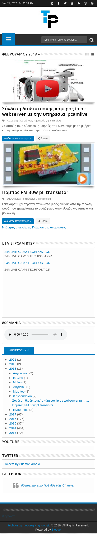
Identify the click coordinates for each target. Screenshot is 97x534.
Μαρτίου (19, 392)
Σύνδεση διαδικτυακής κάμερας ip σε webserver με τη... (50, 401)
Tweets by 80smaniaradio (22, 464)
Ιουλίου (18, 378)
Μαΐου (17, 383)
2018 (13, 369)
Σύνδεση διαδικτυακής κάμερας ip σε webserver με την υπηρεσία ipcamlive (45, 111)
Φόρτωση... (10, 516)
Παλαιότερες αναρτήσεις (49, 228)
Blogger (57, 530)
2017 (13, 415)
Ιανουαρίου (21, 410)
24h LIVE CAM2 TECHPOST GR (27, 252)
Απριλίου (19, 387)
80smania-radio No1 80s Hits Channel (47, 486)
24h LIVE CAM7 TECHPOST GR (27, 263)
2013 (13, 433)
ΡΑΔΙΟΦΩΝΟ (13, 199)
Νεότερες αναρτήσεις (16, 228)
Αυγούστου (21, 374)
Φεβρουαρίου (23, 396)
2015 (13, 424)
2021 (13, 360)
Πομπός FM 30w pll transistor (35, 193)
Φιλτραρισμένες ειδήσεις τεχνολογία (25, 120)
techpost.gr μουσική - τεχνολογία (29, 526)
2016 (13, 419)
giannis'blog (54, 120)
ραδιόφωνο (29, 199)
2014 (13, 428)
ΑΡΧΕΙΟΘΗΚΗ (19, 351)
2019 (13, 365)
